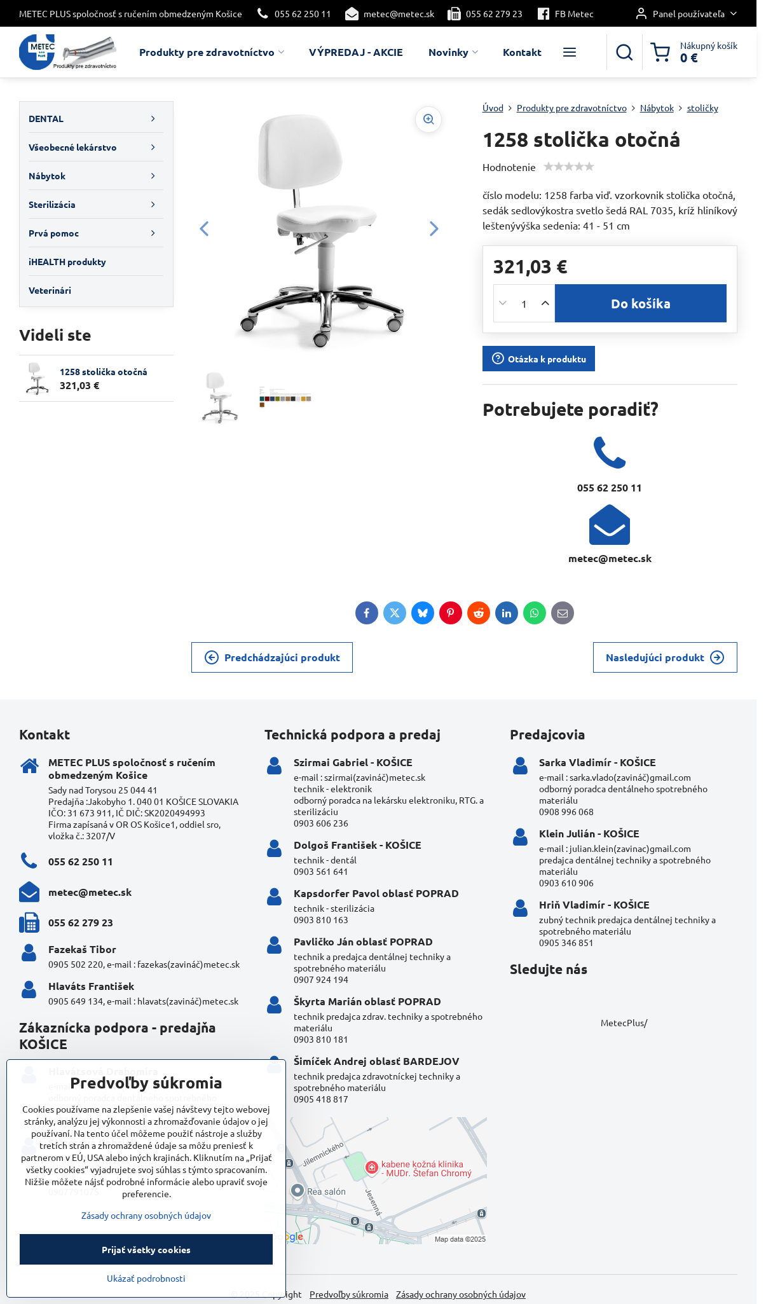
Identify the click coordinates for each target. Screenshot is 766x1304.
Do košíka (641, 303)
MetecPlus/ (624, 1022)
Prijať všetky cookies (146, 1264)
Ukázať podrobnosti (146, 1292)
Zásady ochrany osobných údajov (461, 1294)
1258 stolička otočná (103, 371)
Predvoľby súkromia (349, 1294)
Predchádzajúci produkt (272, 657)
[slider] (569, 166)
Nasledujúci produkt (665, 657)
